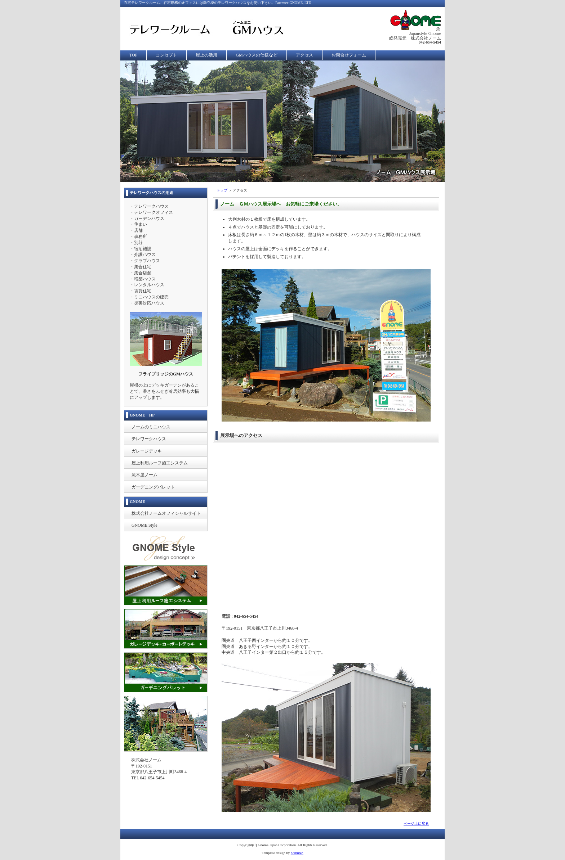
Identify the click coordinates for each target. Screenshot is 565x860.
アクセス (304, 55)
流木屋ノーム (144, 474)
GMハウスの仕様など (256, 55)
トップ (222, 190)
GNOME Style (144, 525)
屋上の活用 (206, 55)
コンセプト (166, 55)
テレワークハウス (149, 438)
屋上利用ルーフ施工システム (160, 462)
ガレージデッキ (147, 451)
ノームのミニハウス (151, 426)
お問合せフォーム (349, 55)
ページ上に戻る (416, 823)
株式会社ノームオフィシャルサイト (166, 513)
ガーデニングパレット (153, 487)
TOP (133, 55)
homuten (297, 853)
